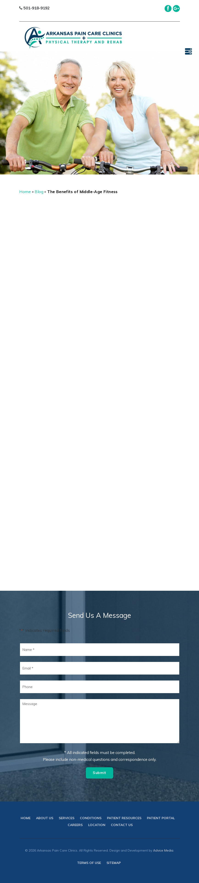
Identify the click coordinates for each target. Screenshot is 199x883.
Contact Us (122, 825)
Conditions (90, 818)
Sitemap (114, 863)
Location (96, 825)
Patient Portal (161, 818)
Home (25, 191)
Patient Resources (124, 818)
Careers (75, 825)
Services (66, 818)
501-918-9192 (34, 8)
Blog (39, 191)
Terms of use (89, 863)
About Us (44, 818)
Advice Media (163, 850)
